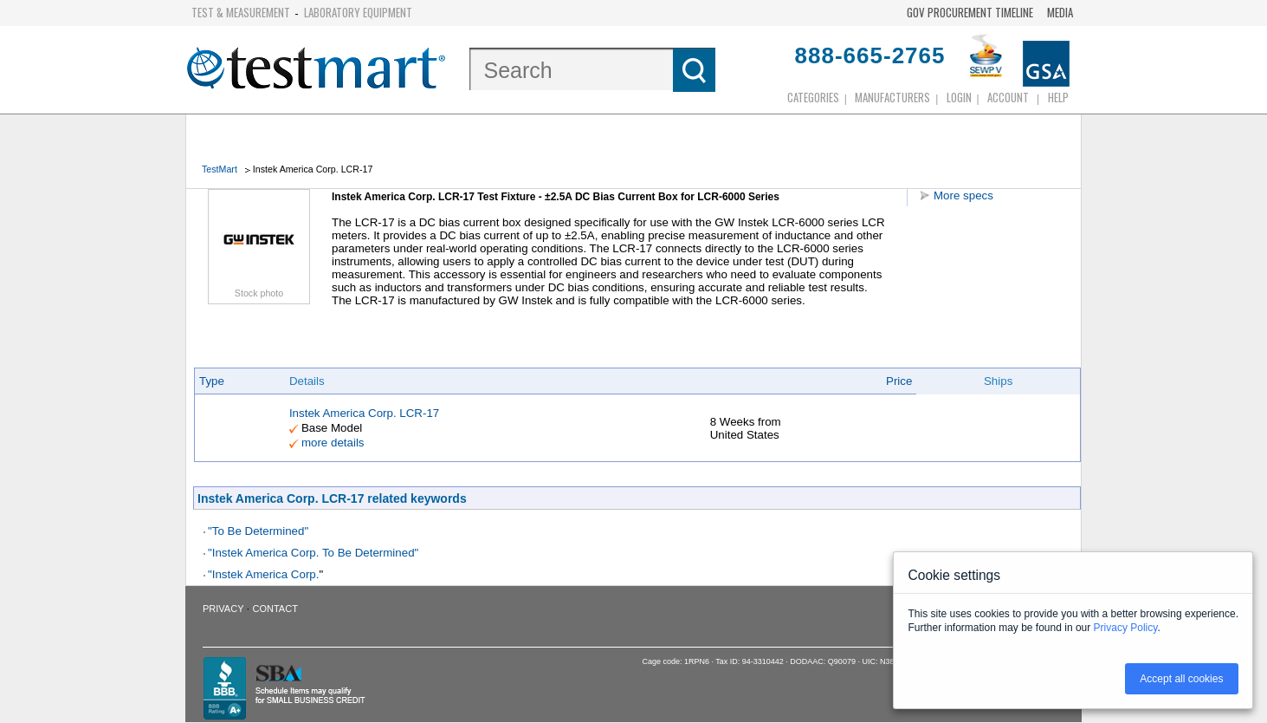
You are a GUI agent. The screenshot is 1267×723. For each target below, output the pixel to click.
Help (1058, 97)
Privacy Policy (1126, 628)
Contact (275, 608)
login (959, 97)
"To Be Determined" (258, 530)
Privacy (223, 608)
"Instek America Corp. (263, 574)
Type (211, 381)
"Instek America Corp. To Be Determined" (313, 552)
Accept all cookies (1181, 679)
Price (899, 381)
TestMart (219, 169)
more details (333, 442)
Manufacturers (892, 97)
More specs (963, 195)
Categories (813, 97)
